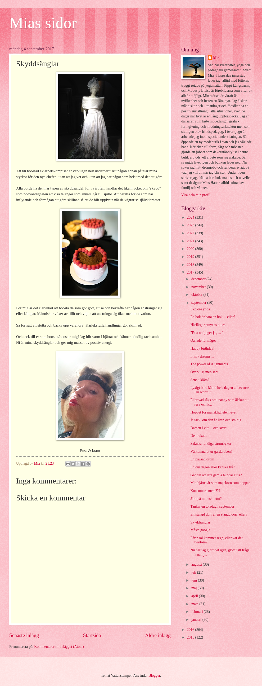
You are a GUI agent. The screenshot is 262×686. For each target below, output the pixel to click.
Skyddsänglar (200, 522)
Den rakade (198, 436)
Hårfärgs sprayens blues (207, 325)
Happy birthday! (202, 348)
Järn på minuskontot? (206, 499)
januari (196, 620)
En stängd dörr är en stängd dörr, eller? (218, 514)
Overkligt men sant (204, 372)
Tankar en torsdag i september (212, 506)
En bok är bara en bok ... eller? (212, 317)
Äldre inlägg (158, 635)
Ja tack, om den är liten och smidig (215, 420)
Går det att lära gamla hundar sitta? (216, 475)
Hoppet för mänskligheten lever (213, 412)
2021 (191, 241)
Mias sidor (43, 23)
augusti (197, 564)
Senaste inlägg (24, 635)
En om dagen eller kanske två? (212, 467)
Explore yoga (200, 309)
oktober (197, 295)
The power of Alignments (209, 364)
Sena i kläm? (199, 380)
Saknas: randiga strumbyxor (210, 444)
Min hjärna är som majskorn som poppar (220, 483)
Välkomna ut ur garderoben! (211, 452)
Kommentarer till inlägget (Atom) (59, 647)
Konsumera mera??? (205, 491)
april (195, 596)
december (198, 279)
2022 (191, 233)
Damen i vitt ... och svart (208, 428)
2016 (191, 630)
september (199, 303)
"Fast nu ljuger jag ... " (206, 333)
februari (197, 612)
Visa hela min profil (195, 195)
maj (194, 588)
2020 (191, 249)
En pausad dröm (202, 459)
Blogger (154, 676)
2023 (191, 225)
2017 (191, 272)
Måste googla (200, 530)
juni (194, 580)
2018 (191, 265)
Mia (216, 58)
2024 (191, 217)
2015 (191, 637)
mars (195, 604)
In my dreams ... (202, 356)
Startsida (92, 635)
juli (194, 572)
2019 (191, 257)
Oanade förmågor (203, 340)
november (199, 287)
